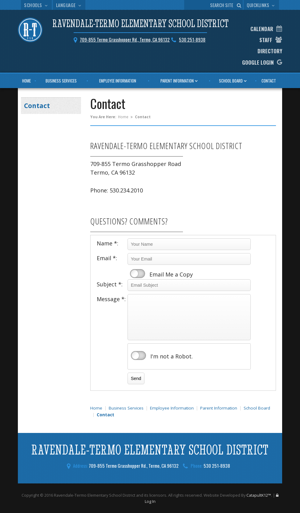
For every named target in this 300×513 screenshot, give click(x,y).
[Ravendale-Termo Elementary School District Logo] (30, 31)
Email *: (107, 258)
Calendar (261, 29)
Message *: (111, 299)
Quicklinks (261, 5)
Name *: (107, 243)
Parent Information (177, 81)
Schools (36, 5)
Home (26, 81)
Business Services (61, 81)
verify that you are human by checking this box (138, 355)
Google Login (258, 62)
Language (69, 5)
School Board (231, 81)
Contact (268, 81)
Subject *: (110, 284)
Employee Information (117, 81)
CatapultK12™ (258, 495)
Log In (150, 501)
